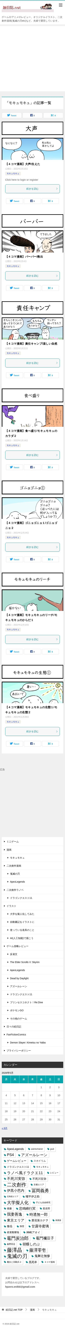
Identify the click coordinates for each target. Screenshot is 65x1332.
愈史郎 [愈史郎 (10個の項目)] (46, 1208)
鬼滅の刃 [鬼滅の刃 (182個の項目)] (17, 1256)
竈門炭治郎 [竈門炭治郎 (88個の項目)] (18, 1238)
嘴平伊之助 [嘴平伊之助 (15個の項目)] (33, 1196)
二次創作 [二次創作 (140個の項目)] (16, 1184)
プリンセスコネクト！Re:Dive (26, 1002)
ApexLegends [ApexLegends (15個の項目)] (15, 1149)
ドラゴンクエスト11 (21, 898)
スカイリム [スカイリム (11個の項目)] (40, 1160)
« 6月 (4, 1128)
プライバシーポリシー (19, 1050)
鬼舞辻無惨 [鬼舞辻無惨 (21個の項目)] (42, 1256)
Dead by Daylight (19, 978)
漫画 (9, 849)
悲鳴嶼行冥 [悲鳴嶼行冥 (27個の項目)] (27, 1208)
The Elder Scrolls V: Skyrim (25, 962)
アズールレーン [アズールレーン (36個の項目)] (34, 1155)
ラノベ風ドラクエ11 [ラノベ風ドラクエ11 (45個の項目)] (25, 1173)
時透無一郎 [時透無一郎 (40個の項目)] (38, 1214)
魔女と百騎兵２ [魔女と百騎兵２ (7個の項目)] (14, 1262)
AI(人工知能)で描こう (21, 938)
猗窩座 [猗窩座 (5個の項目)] (58, 1220)
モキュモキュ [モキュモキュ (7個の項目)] (42, 1167)
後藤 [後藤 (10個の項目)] (9, 1208)
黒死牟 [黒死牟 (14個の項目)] (33, 1262)
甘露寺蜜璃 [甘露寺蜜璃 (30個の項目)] (40, 1226)
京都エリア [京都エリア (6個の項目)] (39, 1185)
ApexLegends (17, 881)
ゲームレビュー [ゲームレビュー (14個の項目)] (16, 1160)
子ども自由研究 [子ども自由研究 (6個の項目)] (43, 1202)
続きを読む (42, 188)
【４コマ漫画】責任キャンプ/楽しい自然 (31, 343)
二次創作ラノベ (15, 890)
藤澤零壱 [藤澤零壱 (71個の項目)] (37, 1250)
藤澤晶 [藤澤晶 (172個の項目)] (14, 1250)
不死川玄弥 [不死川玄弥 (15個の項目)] (39, 1178)
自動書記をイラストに (22, 922)
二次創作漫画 (14, 865)
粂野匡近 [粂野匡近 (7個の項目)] (11, 1244)
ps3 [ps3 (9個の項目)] (52, 1149)
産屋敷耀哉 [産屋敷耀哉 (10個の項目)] (13, 1232)
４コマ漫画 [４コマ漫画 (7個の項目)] (49, 1262)
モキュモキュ (13, 173)
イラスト (11, 906)
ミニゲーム (13, 841)
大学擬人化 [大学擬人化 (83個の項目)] (18, 1202)
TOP (14, 1309)
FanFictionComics (16, 1034)
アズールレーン (18, 986)
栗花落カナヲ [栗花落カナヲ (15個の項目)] (40, 1220)
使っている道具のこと (22, 930)
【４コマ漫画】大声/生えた (22, 164)
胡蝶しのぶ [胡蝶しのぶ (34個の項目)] (31, 1244)
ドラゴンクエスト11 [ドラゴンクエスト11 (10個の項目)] (18, 1166)
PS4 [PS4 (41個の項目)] (10, 1155)
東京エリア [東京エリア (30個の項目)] (15, 1220)
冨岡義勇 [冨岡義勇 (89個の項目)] (40, 1190)
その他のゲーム (18, 1018)
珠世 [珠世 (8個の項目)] (22, 1226)
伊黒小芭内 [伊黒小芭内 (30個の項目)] (15, 1190)
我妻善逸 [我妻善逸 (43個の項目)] (14, 1214)
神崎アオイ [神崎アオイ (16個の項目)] (33, 1232)
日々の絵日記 (14, 1026)
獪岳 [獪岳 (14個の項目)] (9, 1226)
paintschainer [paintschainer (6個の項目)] (37, 1149)
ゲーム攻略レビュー (17, 946)
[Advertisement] (32, 58)
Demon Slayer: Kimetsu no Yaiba (28, 1042)
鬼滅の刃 (15, 873)
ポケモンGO (17, 1010)
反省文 (13, 954)
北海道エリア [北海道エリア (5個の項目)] (12, 1196)
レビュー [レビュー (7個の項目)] (54, 1173)
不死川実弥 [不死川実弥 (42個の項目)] (16, 1179)
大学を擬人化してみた (22, 914)
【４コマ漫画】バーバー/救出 (24, 256)
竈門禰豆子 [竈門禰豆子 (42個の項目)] (45, 1238)
